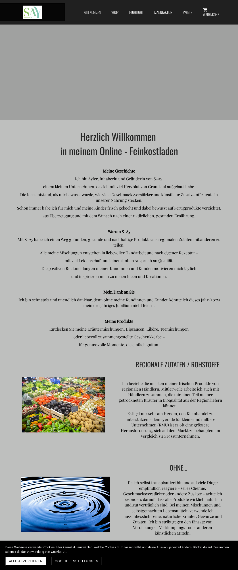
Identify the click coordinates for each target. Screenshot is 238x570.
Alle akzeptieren (26, 561)
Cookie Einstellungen (76, 561)
